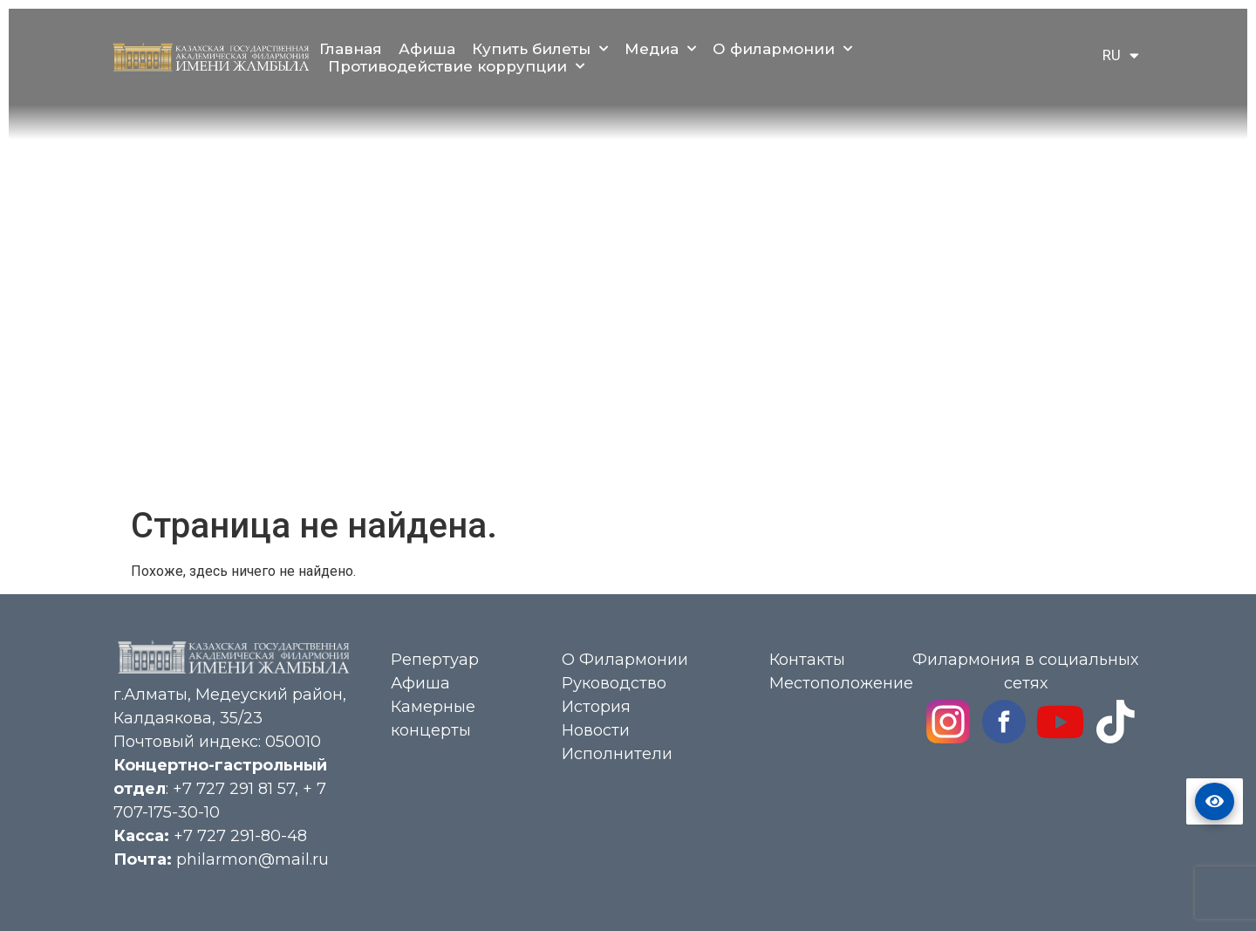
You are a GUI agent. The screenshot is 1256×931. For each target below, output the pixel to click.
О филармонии (782, 49)
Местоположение (841, 683)
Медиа (660, 49)
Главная (350, 49)
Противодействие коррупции (456, 66)
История (596, 706)
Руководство (614, 683)
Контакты (807, 659)
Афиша (427, 49)
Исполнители (617, 753)
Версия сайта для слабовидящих (1214, 801)
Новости (596, 730)
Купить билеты (540, 49)
